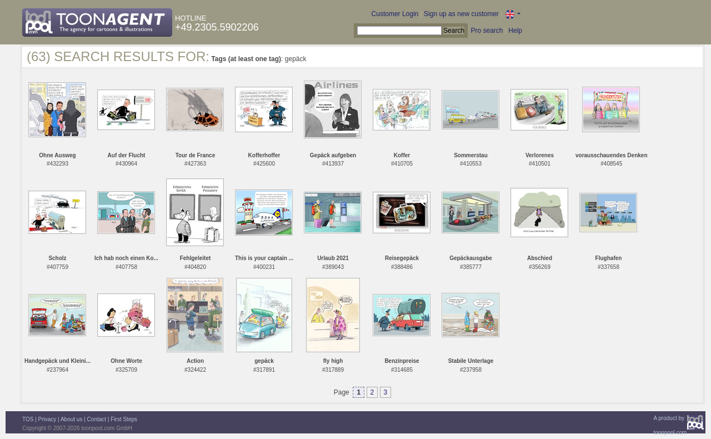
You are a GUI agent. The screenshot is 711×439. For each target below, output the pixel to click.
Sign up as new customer (461, 14)
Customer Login (395, 14)
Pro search (486, 30)
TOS (27, 419)
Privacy (47, 419)
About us (71, 419)
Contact (96, 419)
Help (515, 30)
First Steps (124, 419)
